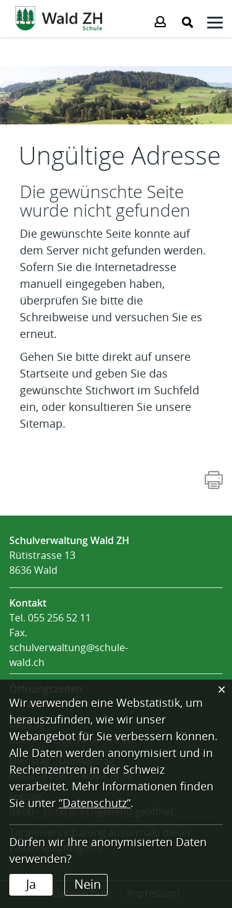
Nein (87, 884)
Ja (31, 884)
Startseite (44, 374)
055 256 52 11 (59, 618)
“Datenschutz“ (95, 803)
